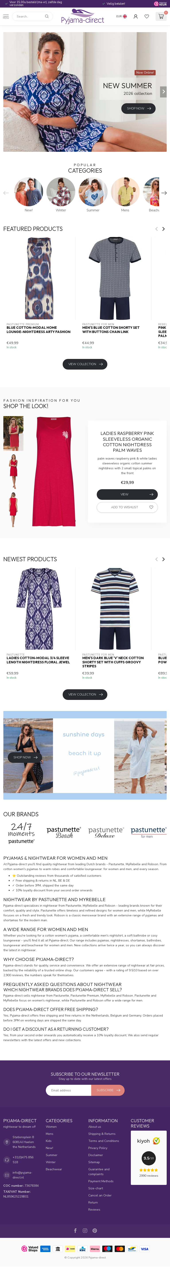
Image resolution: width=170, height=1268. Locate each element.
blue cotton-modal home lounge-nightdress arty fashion (38, 330)
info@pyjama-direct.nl (22, 1175)
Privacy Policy (97, 1148)
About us (94, 1127)
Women (51, 1127)
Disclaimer (95, 1155)
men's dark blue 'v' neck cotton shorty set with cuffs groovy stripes (113, 662)
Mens (49, 1134)
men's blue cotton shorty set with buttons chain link (111, 330)
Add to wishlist (132, 507)
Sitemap (94, 1162)
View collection (85, 364)
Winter (51, 1162)
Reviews (94, 1210)
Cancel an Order (100, 1195)
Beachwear (54, 1169)
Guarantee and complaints (99, 1171)
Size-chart (95, 1188)
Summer (51, 1155)
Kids (49, 1141)
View (137, 494)
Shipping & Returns (102, 1134)
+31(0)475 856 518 (23, 1159)
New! (49, 1148)
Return (93, 1202)
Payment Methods (101, 1181)
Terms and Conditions (103, 1141)
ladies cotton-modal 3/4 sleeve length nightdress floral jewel (38, 660)
